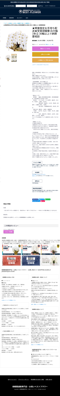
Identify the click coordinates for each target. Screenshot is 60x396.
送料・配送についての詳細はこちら (38, 304)
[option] (17, 39)
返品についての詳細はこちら (37, 344)
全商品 (10, 23)
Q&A (27, 18)
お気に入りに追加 (45, 54)
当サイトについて (12, 379)
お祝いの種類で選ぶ (19, 23)
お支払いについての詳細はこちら (9, 300)
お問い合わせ (49, 379)
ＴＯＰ (5, 23)
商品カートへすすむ (45, 48)
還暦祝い (28, 23)
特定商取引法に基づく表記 (37, 379)
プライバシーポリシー (23, 379)
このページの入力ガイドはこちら (40, 64)
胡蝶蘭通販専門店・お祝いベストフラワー (30, 386)
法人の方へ (19, 18)
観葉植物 (11, 18)
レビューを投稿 (8, 232)
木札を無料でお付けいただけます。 (39, 174)
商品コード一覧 (49, 44)
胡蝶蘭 (4, 18)
